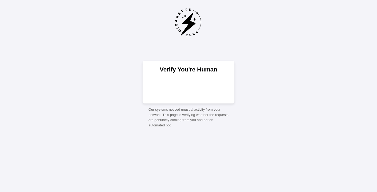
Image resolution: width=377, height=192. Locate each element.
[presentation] (188, 87)
